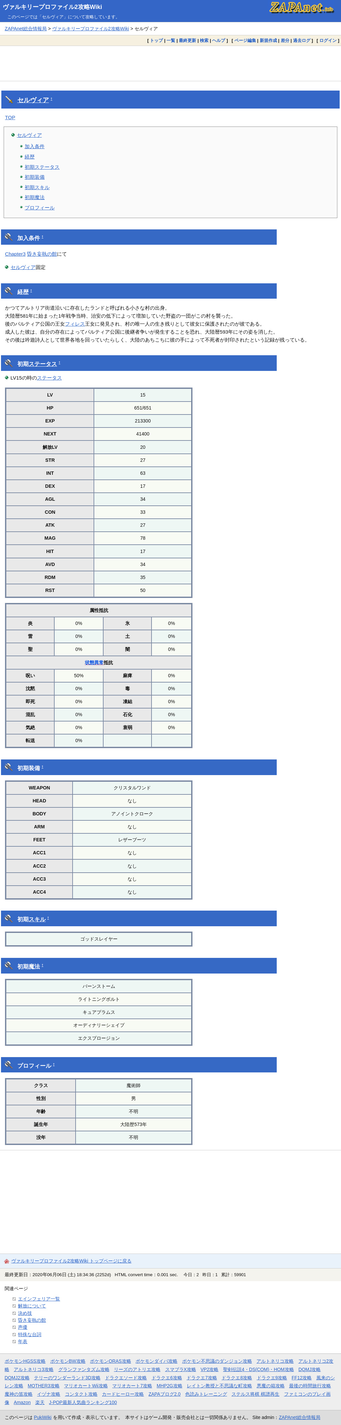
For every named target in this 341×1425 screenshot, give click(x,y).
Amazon (22, 1402)
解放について (32, 1305)
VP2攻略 (209, 1369)
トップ (156, 40)
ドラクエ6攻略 (167, 1377)
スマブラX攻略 (180, 1369)
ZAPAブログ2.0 (164, 1394)
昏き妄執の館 (42, 254)
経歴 (30, 156)
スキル (37, 919)
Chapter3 (15, 254)
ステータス (43, 364)
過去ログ (301, 40)
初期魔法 (35, 197)
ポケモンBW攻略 (68, 1361)
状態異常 (94, 662)
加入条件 (35, 146)
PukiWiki (43, 1417)
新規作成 (268, 40)
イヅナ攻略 (48, 1394)
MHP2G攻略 (169, 1385)
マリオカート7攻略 (132, 1385)
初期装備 (35, 177)
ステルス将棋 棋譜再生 (255, 1394)
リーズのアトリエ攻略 (137, 1369)
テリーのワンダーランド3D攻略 (67, 1377)
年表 (22, 1341)
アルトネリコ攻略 (275, 1361)
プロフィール (40, 207)
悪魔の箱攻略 (271, 1385)
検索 (204, 40)
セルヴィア (33, 100)
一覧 (171, 40)
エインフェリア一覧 (39, 1298)
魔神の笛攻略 (19, 1394)
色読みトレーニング (206, 1394)
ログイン (328, 40)
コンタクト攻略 (81, 1394)
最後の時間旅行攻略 (310, 1385)
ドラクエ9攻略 (272, 1377)
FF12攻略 (302, 1377)
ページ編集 (245, 40)
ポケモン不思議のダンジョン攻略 (217, 1361)
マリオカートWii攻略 (86, 1385)
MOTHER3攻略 (44, 1385)
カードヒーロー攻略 (123, 1394)
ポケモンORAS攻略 (110, 1361)
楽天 (40, 1402)
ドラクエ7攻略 (201, 1377)
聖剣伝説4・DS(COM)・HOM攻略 (258, 1369)
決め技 (25, 1313)
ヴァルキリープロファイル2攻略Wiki (52, 7)
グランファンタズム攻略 (84, 1369)
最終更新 (187, 40)
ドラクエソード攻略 (126, 1377)
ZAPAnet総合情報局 (26, 28)
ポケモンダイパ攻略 (156, 1361)
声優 (22, 1327)
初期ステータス (42, 167)
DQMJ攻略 (309, 1369)
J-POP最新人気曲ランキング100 (83, 1402)
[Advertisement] (170, 63)
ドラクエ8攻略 (236, 1377)
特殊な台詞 (29, 1334)
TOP (10, 117)
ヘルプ (218, 40)
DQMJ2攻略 (17, 1377)
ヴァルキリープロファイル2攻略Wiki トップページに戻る (71, 1261)
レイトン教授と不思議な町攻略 (219, 1385)
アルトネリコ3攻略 (34, 1369)
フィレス (75, 324)
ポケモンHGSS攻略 (25, 1361)
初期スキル (37, 187)
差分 (285, 40)
